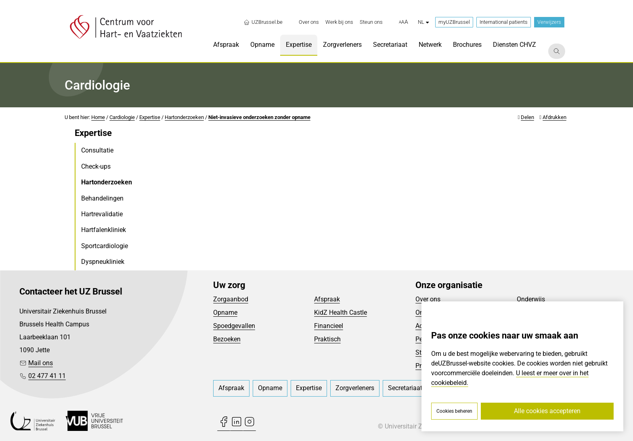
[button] (403, 22)
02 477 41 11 (47, 376)
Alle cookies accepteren (547, 411)
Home (98, 117)
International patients (504, 22)
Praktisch (327, 339)
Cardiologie (122, 117)
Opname (225, 312)
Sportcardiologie (104, 246)
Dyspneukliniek (102, 261)
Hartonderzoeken (184, 117)
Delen (527, 117)
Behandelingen (102, 198)
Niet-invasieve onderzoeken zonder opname (259, 117)
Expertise (149, 117)
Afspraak (327, 299)
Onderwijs (531, 299)
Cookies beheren (454, 411)
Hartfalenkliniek (103, 230)
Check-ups (96, 166)
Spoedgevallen (234, 326)
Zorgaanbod (230, 299)
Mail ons (40, 363)
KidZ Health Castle (340, 312)
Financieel (328, 326)
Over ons (427, 299)
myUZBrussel (454, 22)
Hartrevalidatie (102, 214)
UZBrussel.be (263, 22)
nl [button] (423, 22)
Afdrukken (554, 117)
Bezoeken (227, 339)
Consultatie (97, 150)
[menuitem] (309, 22)
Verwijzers (549, 22)
